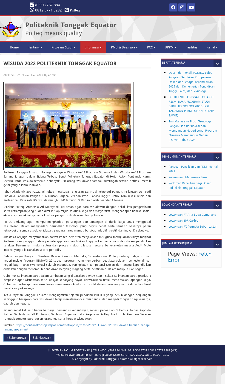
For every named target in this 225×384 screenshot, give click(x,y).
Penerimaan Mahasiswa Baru (188, 177)
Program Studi (63, 47)
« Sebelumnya (16, 337)
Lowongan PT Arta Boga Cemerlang (192, 214)
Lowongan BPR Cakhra (184, 220)
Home (14, 47)
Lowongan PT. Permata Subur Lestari (193, 226)
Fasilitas (191, 47)
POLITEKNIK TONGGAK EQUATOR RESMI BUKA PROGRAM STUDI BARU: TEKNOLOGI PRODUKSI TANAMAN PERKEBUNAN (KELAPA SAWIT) (191, 106)
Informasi (93, 47)
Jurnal (212, 47)
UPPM (171, 47)
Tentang (35, 47)
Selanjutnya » (42, 337)
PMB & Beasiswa (124, 47)
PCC (151, 47)
